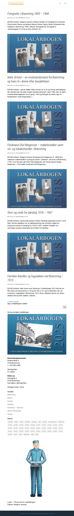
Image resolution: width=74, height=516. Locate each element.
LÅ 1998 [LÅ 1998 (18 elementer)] (10, 428)
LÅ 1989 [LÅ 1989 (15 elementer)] (32, 425)
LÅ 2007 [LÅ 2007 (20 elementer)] (61, 428)
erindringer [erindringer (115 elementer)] (27, 421)
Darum (10, 398)
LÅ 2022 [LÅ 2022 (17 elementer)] (49, 431)
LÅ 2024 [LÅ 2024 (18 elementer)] (55, 431)
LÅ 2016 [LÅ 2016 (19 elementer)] (27, 431)
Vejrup (9, 414)
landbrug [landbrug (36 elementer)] (45, 421)
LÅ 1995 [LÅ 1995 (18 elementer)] (49, 425)
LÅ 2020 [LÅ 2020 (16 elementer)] (44, 431)
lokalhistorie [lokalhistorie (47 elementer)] (61, 421)
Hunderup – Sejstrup (15, 408)
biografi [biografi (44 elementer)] (16, 421)
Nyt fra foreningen (14, 411)
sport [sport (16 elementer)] (37, 434)
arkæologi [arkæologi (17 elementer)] (10, 421)
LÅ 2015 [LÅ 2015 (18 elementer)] (21, 431)
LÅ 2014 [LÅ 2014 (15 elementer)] (16, 431)
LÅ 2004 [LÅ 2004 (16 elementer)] (44, 428)
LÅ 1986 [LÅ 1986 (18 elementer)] (16, 425)
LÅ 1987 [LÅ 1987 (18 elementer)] (21, 425)
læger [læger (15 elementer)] (20, 434)
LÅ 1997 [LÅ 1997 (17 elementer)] (61, 425)
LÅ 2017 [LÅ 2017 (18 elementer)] (32, 431)
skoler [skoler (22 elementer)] (32, 434)
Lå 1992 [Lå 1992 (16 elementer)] (61, 431)
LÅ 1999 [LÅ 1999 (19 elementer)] (16, 428)
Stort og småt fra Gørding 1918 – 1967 (29, 212)
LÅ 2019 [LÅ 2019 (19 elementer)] (38, 431)
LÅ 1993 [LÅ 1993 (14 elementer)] (44, 425)
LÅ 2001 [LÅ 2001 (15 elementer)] (27, 428)
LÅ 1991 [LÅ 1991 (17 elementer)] (38, 425)
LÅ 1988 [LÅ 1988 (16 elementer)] (27, 425)
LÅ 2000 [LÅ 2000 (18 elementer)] (21, 428)
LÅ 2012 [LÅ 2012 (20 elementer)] (10, 431)
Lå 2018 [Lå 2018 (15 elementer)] (15, 434)
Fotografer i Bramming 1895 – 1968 (28, 13)
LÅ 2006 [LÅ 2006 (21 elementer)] (55, 428)
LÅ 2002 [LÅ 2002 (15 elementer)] (32, 428)
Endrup (10, 401)
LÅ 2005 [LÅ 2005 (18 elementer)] (49, 428)
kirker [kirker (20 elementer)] (39, 421)
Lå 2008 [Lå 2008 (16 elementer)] (10, 434)
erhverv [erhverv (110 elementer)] (21, 421)
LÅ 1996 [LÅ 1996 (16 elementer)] (55, 425)
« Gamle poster (13, 302)
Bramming (26, 17)
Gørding (26, 216)
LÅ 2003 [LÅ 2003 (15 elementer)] (38, 428)
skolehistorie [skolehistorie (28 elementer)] (26, 434)
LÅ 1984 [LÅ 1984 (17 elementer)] (10, 425)
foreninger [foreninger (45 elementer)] (34, 421)
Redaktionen (12, 17)
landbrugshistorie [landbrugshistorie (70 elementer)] (52, 421)
